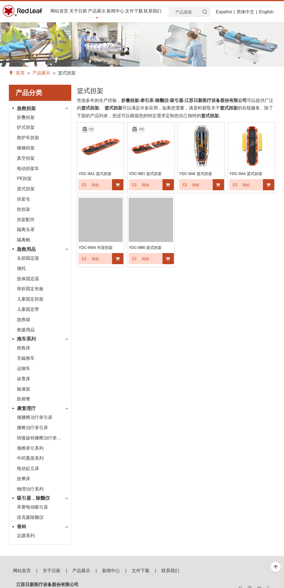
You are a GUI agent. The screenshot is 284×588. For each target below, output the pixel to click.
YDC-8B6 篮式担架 (145, 247)
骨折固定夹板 (30, 288)
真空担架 (26, 158)
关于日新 (51, 570)
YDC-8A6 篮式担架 (195, 173)
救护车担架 (28, 137)
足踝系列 (26, 535)
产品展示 (81, 570)
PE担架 (24, 178)
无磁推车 (26, 358)
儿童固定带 (28, 309)
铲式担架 (26, 127)
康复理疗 (26, 408)
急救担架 (26, 108)
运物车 (23, 368)
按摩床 (23, 478)
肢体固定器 (28, 278)
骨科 (21, 526)
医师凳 (23, 399)
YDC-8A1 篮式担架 (94, 173)
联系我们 (170, 570)
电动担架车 (28, 168)
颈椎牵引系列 (30, 448)
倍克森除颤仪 (30, 517)
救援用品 (26, 329)
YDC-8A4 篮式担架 (245, 173)
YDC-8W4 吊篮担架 (95, 247)
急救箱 (23, 319)
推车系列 (26, 339)
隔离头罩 (26, 229)
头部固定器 (28, 258)
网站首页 (22, 570)
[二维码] (255, 578)
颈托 (21, 268)
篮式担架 (26, 188)
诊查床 (23, 378)
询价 (88, 184)
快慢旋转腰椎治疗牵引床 (41, 438)
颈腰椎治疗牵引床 (34, 417)
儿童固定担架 (30, 299)
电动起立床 (28, 468)
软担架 (23, 209)
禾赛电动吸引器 (32, 507)
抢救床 (23, 348)
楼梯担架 (26, 148)
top (276, 567)
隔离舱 (23, 239)
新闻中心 (111, 570)
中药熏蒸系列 (30, 458)
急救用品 (26, 249)
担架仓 (23, 199)
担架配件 (26, 219)
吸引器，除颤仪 (33, 498)
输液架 (23, 389)
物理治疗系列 (30, 489)
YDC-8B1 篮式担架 (145, 173)
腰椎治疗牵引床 (32, 427)
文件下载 (140, 570)
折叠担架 (26, 117)
